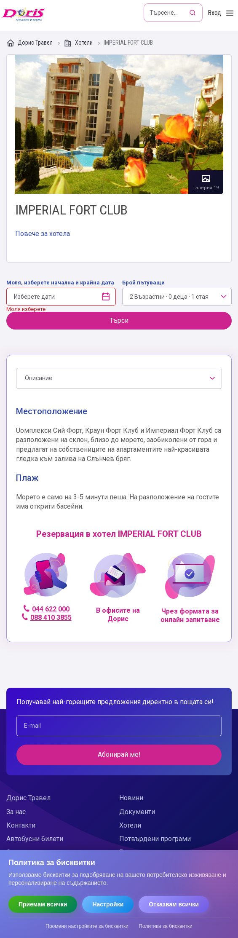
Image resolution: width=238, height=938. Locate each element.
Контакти (20, 825)
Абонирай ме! (119, 754)
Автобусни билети (34, 839)
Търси (119, 320)
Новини (131, 798)
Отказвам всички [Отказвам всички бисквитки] (174, 904)
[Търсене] (193, 13)
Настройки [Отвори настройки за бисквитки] (107, 904)
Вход (214, 13)
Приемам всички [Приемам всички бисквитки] (43, 904)
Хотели (79, 43)
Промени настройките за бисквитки (86, 926)
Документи (137, 812)
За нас (16, 812)
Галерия (119, 124)
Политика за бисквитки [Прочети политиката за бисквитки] (165, 926)
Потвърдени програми (155, 839)
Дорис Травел (30, 43)
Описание (38, 378)
